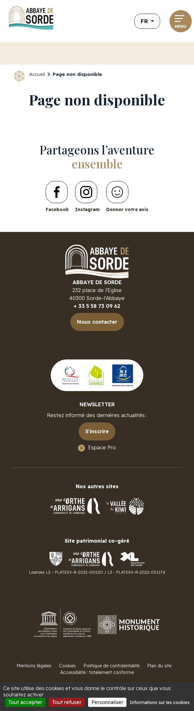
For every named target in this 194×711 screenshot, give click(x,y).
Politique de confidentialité (111, 666)
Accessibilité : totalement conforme (97, 672)
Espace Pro (102, 447)
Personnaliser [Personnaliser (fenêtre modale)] (107, 702)
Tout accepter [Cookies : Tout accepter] (25, 702)
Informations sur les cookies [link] (160, 702)
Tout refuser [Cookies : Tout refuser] (66, 702)
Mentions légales (33, 666)
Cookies (67, 666)
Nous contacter (97, 321)
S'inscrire (97, 431)
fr (145, 21)
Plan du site (159, 666)
